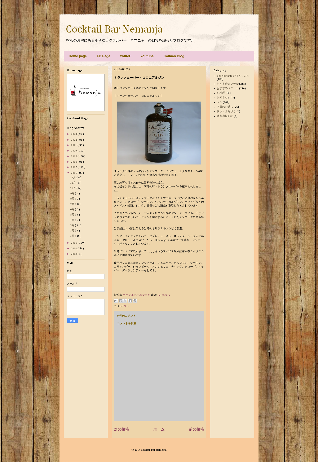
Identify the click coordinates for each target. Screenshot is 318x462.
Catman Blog (174, 56)
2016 (74, 173)
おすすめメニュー (228, 88)
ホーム (159, 429)
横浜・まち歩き (226, 111)
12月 (73, 177)
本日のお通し (225, 107)
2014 (74, 248)
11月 (73, 182)
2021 (74, 145)
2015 (74, 242)
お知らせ (222, 97)
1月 (72, 236)
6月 (72, 209)
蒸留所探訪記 (225, 116)
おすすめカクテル (228, 83)
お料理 (221, 93)
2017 (74, 167)
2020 (74, 150)
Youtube (147, 56)
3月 (72, 225)
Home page (78, 56)
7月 (72, 204)
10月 (73, 188)
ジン (126, 306)
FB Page (103, 56)
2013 (74, 254)
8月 (72, 198)
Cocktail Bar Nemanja (114, 29)
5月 (72, 214)
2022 (74, 139)
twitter (125, 56)
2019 (74, 156)
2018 (74, 162)
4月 (72, 220)
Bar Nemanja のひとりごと (233, 75)
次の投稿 (121, 429)
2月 (72, 230)
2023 (74, 134)
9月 (72, 193)
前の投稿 (196, 429)
